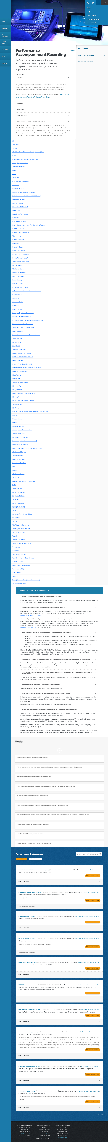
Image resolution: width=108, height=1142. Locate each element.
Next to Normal (17, 419)
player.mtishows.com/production (32, 615)
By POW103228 (22, 1009)
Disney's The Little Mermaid (22, 364)
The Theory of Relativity (20, 525)
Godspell (15, 298)
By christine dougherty (26, 870)
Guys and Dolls (17, 302)
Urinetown (16, 547)
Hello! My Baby (17, 309)
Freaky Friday (17, 280)
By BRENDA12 (22, 1066)
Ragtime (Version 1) (19, 459)
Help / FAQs (5, 49)
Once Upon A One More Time (22, 430)
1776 (14, 485)
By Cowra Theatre (24, 892)
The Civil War (16, 236)
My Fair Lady (16, 408)
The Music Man (17, 404)
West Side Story (17, 562)
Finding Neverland (18, 276)
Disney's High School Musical (22, 316)
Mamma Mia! (16, 386)
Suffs (14, 510)
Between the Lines (18, 199)
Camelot (15, 218)
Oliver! (14, 423)
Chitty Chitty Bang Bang (20, 232)
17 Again (15, 148)
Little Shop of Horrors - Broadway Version (26, 368)
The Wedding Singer (19, 554)
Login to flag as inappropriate (61, 870)
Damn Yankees (17, 247)
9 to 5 (14, 156)
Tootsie (15, 536)
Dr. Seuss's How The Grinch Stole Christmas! (27, 320)
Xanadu (15, 576)
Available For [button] (83, 48)
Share (73, 50)
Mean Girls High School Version (23, 401)
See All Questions (35, 859)
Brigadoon (16, 210)
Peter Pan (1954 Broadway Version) (24, 441)
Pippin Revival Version (20, 445)
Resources (5, 28)
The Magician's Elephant (20, 382)
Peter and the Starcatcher (21, 437)
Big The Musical (17, 203)
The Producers (17, 456)
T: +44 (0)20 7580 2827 (44, 1133)
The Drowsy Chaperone (20, 262)
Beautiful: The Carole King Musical (24, 192)
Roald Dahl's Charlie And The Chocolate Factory (29, 225)
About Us (4, 63)
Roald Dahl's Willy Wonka (21, 565)
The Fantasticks (18, 269)
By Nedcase (22, 1091)
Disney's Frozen (17, 284)
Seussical (15, 477)
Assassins (15, 177)
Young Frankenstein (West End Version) (26, 580)
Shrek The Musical (18, 492)
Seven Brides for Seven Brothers (23, 481)
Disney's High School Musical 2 (23, 313)
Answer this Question (92, 875)
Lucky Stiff (16, 379)
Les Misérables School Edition (22, 357)
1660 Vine (15, 145)
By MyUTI (21, 985)
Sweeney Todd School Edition (22, 514)
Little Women (17, 375)
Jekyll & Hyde (17, 338)
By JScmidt (22, 916)
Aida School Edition (19, 166)
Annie (14, 174)
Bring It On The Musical (20, 214)
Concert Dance (4, 42)
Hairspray (15, 306)
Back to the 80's (18, 188)
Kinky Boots (16, 346)
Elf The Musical (17, 265)
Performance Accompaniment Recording (88, 916)
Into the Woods (17, 331)
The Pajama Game (18, 434)
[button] (93, 2)
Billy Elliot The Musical (20, 207)
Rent (14, 466)
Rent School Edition (19, 463)
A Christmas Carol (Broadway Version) (25, 159)
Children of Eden (18, 229)
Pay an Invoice (90, 23)
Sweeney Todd (17, 518)
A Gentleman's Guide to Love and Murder (26, 291)
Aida (14, 170)
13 (13, 141)
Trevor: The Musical (19, 540)
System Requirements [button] (86, 62)
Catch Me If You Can (19, 221)
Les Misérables (17, 360)
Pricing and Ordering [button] (86, 55)
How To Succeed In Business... (22, 324)
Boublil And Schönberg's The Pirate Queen (27, 448)
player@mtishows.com (28, 627)
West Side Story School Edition (23, 558)
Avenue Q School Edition (20, 181)
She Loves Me (17, 488)
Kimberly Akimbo (18, 342)
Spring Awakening (18, 507)
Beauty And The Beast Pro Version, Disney (26, 196)
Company (15, 243)
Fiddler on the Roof (19, 273)
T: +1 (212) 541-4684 (24, 1133)
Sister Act (15, 499)
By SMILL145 (22, 962)
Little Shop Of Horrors (20, 371)
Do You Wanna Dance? (20, 258)
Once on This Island (19, 426)
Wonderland (16, 573)
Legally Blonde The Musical (21, 353)
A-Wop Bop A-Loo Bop (20, 163)
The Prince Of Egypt (19, 452)
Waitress (15, 551)
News (3, 56)
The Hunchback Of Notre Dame (23, 327)
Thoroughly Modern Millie (21, 529)
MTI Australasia (94, 19)
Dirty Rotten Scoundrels (20, 254)
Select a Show (20, 75)
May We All (16, 397)
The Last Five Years (19, 349)
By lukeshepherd (24, 1032)
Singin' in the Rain (18, 496)
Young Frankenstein (19, 584)
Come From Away (18, 240)
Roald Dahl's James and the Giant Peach (26, 335)
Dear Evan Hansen (18, 251)
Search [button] (98, 2)
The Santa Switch (18, 474)
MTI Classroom (5, 35)
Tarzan (14, 521)
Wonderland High (18, 569)
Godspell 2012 (17, 295)
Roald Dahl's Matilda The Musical (23, 393)
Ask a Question (21, 859)
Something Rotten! (18, 503)
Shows (3, 21)
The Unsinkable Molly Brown (22, 543)
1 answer (23, 881)
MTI (89, 12)
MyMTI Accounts (87, 2)
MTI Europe (92, 15)
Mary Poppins (17, 390)
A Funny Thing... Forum (20, 287)
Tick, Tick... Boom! (18, 532)
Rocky (14, 470)
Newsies (15, 415)
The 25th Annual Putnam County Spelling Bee (28, 152)
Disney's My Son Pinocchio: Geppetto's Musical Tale (30, 412)
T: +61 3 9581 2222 (62, 1137)
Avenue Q (15, 185)
